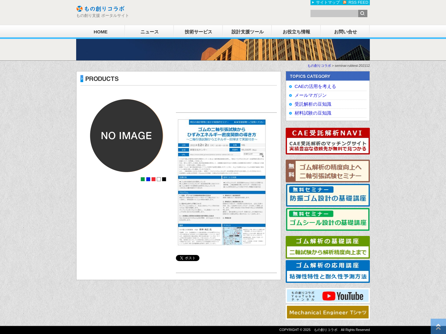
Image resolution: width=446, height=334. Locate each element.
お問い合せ (345, 31)
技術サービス (198, 31)
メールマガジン (311, 95)
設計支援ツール (248, 31)
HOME (100, 31)
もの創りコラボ (319, 65)
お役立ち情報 (296, 31)
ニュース (149, 31)
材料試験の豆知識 (313, 113)
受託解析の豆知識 (313, 104)
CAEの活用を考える (315, 86)
